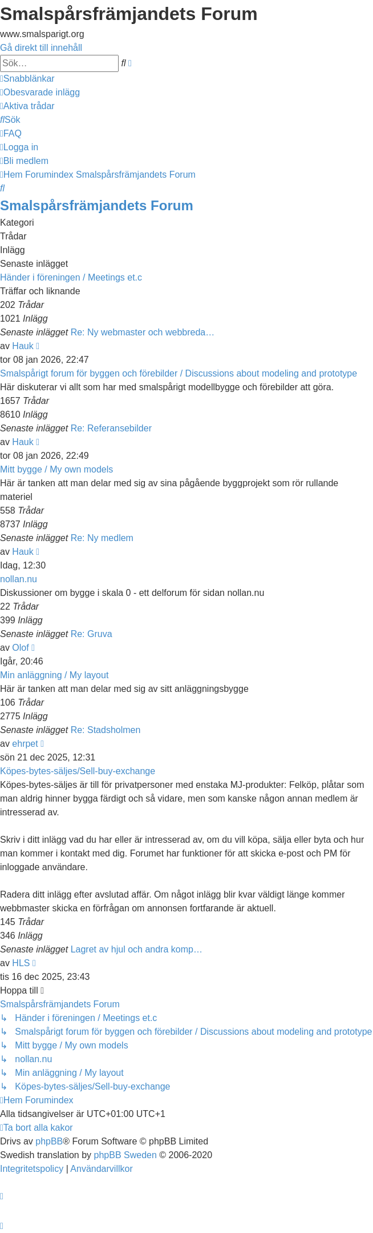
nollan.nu (18, 579)
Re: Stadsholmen (106, 730)
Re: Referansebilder (111, 428)
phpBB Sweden (125, 1155)
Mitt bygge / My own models (56, 469)
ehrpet (25, 743)
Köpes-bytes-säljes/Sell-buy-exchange (77, 771)
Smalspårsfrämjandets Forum (96, 205)
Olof (20, 647)
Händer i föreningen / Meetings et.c (71, 277)
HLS (21, 963)
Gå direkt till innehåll (41, 48)
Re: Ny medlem (102, 538)
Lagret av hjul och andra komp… (136, 949)
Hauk (22, 346)
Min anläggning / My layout (54, 675)
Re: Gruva (91, 634)
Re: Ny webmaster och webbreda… (143, 332)
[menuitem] (40, 92)
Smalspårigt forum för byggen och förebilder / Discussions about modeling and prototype (178, 373)
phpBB (49, 1141)
